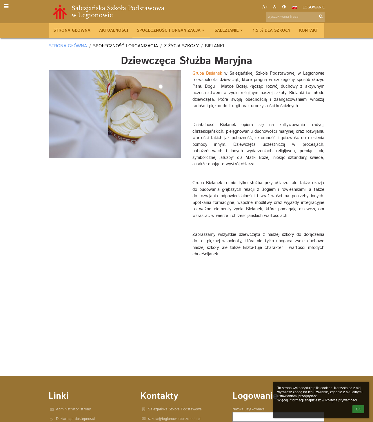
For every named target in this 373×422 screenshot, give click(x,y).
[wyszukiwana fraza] (295, 17)
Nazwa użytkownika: (249, 409)
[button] (294, 7)
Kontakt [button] (308, 30)
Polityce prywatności (341, 400)
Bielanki (214, 46)
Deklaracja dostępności (75, 419)
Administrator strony (73, 409)
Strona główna (68, 46)
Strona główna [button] (71, 30)
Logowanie (314, 7)
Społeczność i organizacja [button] (171, 30)
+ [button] (265, 7)
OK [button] (358, 409)
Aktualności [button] (113, 30)
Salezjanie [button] (229, 30)
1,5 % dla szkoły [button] (271, 30)
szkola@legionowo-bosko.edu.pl (174, 419)
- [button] (275, 7)
